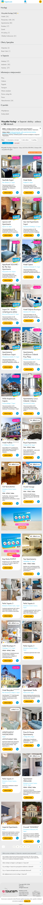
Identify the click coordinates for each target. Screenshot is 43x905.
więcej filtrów (8, 143)
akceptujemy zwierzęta (13, 140)
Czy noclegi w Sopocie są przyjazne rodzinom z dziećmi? (17, 866)
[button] (40, 1)
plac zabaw (26, 140)
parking (34, 140)
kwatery (34, 132)
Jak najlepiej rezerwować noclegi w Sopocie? (14, 874)
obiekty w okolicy (7, 133)
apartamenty (27, 132)
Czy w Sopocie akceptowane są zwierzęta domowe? (16, 870)
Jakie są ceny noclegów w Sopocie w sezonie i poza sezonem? (19, 853)
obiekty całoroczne (17, 133)
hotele (12, 132)
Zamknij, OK (27, 901)
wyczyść (16, 143)
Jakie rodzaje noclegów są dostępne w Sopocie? (15, 863)
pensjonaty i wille (19, 132)
